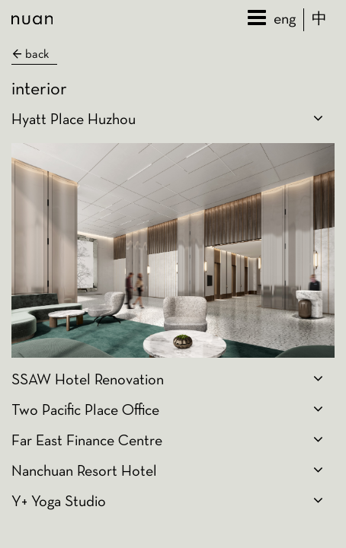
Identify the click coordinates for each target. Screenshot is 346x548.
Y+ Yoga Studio (58, 502)
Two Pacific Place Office (85, 411)
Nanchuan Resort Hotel (84, 472)
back (30, 54)
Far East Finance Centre (86, 441)
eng (285, 20)
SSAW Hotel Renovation (87, 380)
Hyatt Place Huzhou (73, 120)
